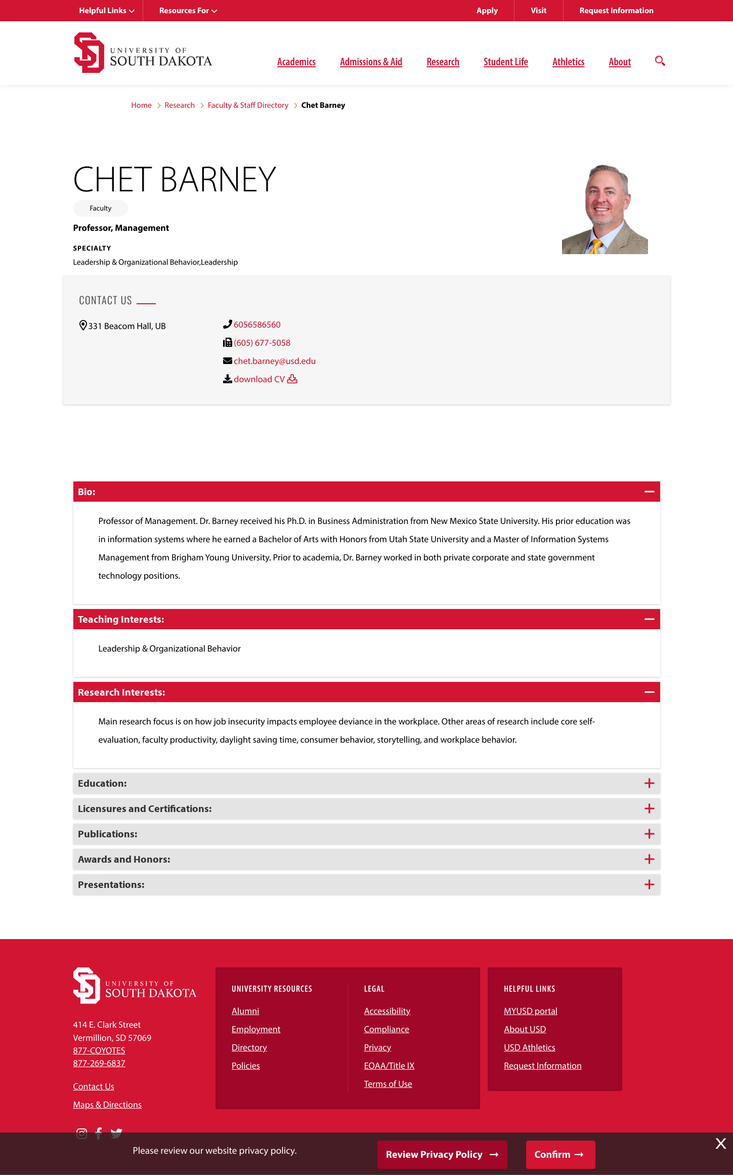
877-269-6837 (99, 1063)
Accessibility (387, 1011)
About (620, 61)
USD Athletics (529, 1047)
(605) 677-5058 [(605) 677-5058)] (262, 342)
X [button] (721, 1143)
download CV (259, 379)
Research (442, 61)
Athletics (568, 61)
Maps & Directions (107, 1104)
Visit (538, 11)
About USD (525, 1029)
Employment (256, 1029)
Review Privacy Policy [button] (434, 1154)
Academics (296, 61)
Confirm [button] (553, 1154)
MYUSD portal (530, 1011)
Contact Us (93, 1086)
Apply (487, 11)
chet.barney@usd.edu (275, 361)
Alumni (245, 1011)
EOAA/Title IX (389, 1065)
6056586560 (257, 324)
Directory (249, 1047)
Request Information (617, 11)
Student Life (506, 61)
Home (142, 105)
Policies (246, 1065)
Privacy (378, 1047)
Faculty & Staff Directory (248, 105)
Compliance (386, 1029)
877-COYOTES (99, 1050)
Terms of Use (388, 1083)
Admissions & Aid (371, 61)
